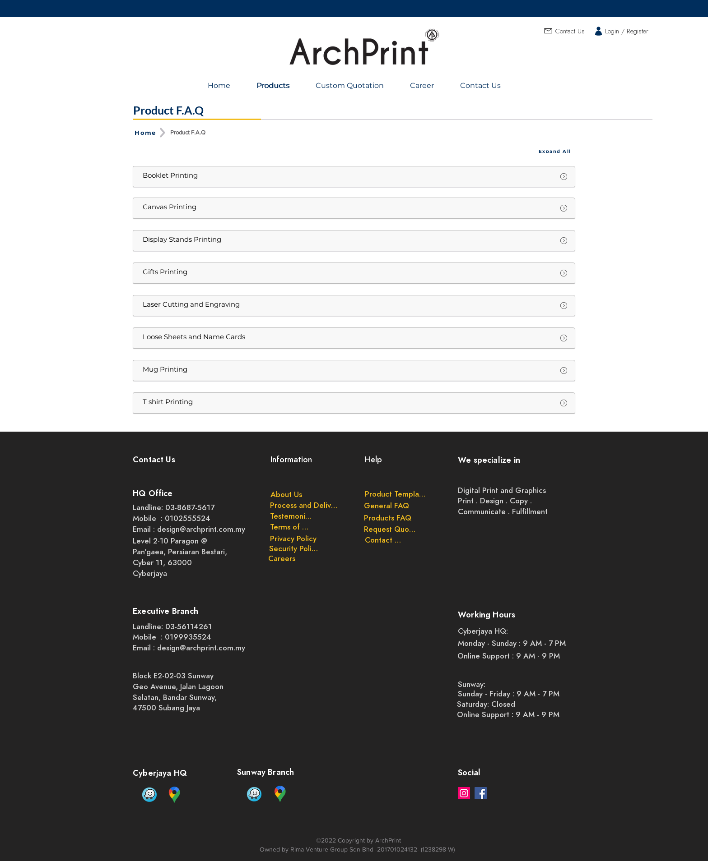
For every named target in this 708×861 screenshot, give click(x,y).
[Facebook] (481, 793)
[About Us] (286, 494)
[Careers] (281, 558)
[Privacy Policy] (293, 538)
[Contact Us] (383, 539)
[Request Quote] (390, 529)
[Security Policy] (294, 548)
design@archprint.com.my (201, 529)
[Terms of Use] (291, 526)
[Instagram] (464, 793)
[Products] (274, 85)
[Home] (146, 132)
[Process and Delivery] (305, 505)
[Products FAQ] (388, 517)
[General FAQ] (386, 505)
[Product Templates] (395, 493)
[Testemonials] (291, 515)
